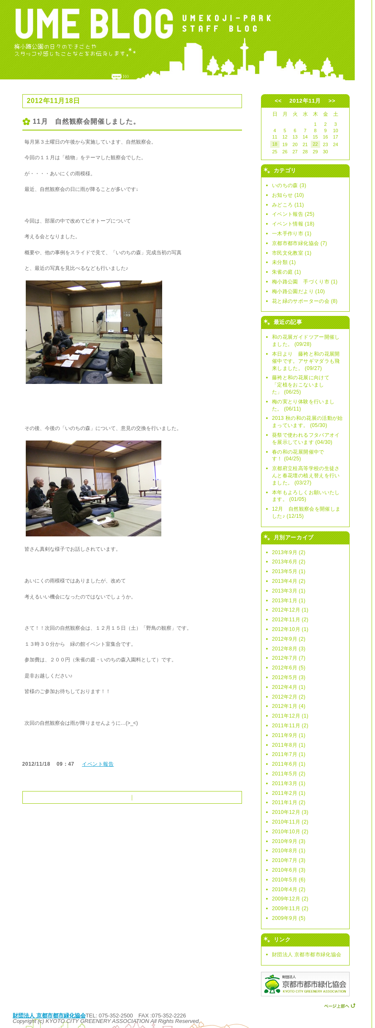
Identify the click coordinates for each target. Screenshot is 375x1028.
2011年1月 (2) (288, 802)
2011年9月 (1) (288, 735)
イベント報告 (98, 764)
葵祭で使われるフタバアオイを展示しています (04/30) (306, 438)
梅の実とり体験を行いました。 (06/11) (303, 405)
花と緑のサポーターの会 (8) (304, 301)
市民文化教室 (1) (292, 253)
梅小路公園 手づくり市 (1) (304, 282)
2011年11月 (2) (290, 726)
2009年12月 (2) (290, 899)
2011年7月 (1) (288, 754)
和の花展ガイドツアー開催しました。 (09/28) (306, 340)
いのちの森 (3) (289, 185)
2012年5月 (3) (288, 677)
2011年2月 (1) (288, 793)
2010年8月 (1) (288, 851)
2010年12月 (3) (290, 812)
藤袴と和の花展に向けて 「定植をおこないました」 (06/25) (303, 385)
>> (332, 101)
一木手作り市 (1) (292, 234)
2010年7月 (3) (288, 860)
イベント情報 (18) (293, 224)
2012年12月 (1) (290, 610)
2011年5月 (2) (288, 774)
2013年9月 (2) (288, 552)
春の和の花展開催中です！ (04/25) (298, 455)
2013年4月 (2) (288, 581)
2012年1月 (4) (288, 706)
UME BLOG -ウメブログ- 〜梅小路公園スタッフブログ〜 (185, 40)
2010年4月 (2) (288, 889)
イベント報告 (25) (293, 214)
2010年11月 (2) (290, 822)
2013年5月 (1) (288, 571)
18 (274, 144)
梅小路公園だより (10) (298, 291)
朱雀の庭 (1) (286, 272)
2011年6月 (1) (288, 764)
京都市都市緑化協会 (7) (299, 243)
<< (278, 101)
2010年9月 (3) (288, 841)
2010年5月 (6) (288, 880)
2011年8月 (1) (288, 745)
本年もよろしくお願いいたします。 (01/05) (306, 496)
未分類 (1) (284, 262)
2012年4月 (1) (288, 687)
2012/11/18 (36, 764)
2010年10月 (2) (290, 832)
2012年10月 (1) (290, 629)
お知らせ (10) (288, 195)
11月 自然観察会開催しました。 (86, 121)
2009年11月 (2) (290, 908)
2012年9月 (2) (288, 639)
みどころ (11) (288, 205)
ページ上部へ (340, 1005)
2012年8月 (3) (288, 649)
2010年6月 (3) (288, 870)
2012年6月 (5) (288, 668)
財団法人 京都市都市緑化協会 (306, 954)
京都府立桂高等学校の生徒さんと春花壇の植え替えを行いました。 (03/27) (306, 475)
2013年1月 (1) (288, 601)
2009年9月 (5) (288, 918)
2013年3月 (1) (288, 591)
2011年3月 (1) (288, 783)
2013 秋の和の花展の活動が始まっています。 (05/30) (307, 421)
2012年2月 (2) (288, 697)
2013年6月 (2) (288, 562)
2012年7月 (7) (288, 658)
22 (315, 144)
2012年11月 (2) (290, 620)
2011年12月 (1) (290, 716)
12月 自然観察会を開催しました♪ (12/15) (306, 512)
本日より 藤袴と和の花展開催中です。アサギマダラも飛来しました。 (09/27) (306, 361)
